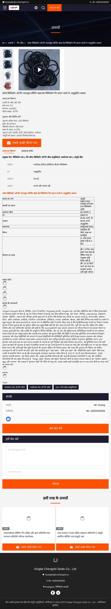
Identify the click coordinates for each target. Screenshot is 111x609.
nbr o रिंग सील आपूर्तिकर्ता (66, 387)
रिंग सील (20, 43)
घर (3, 43)
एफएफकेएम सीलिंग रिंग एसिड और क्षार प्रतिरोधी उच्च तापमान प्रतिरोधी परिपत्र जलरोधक (27, 535)
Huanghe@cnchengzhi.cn (15, 2)
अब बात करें (54, 8)
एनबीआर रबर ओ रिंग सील (40, 387)
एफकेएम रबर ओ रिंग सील (14, 387)
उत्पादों (10, 43)
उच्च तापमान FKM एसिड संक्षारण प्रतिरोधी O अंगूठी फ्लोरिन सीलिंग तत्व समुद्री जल (80, 535)
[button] (8, 89)
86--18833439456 (99, 2)
